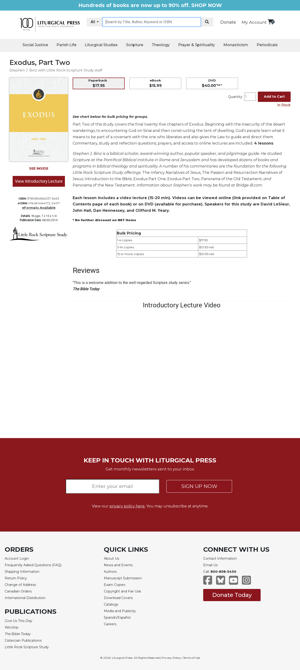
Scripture (134, 45)
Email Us (210, 565)
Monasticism (235, 45)
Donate (228, 22)
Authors (110, 572)
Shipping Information (22, 572)
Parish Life (66, 45)
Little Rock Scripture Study (27, 647)
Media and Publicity (120, 611)
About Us (111, 558)
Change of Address (20, 585)
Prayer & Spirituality (196, 45)
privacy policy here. (127, 506)
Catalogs (111, 604)
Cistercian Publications (23, 640)
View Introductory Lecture (39, 181)
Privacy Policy (171, 657)
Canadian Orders (18, 591)
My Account (254, 22)
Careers (110, 624)
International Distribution (25, 598)
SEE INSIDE (38, 168)
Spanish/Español (117, 617)
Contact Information (220, 558)
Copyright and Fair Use (122, 591)
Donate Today (232, 595)
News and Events (118, 565)
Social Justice (35, 45)
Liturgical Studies (101, 45)
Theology (161, 45)
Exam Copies (114, 585)
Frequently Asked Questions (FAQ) (33, 565)
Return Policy (16, 578)
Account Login (17, 558)
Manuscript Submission (123, 578)
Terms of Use (191, 657)
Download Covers (118, 598)
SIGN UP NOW (199, 486)
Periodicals (267, 45)
